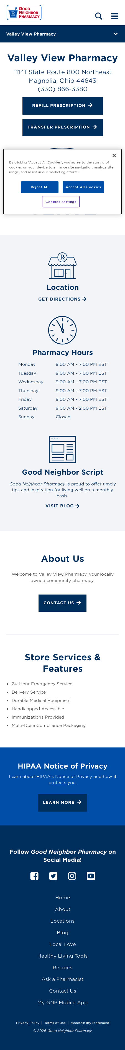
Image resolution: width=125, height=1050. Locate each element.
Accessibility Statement (90, 1022)
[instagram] (72, 875)
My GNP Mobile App (62, 1002)
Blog (62, 932)
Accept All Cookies (83, 187)
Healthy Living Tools (62, 955)
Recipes (62, 967)
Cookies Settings (60, 201)
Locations (62, 920)
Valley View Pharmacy (31, 33)
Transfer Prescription (62, 127)
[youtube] (91, 875)
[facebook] (34, 875)
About (62, 909)
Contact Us (62, 603)
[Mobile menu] (115, 16)
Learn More (62, 803)
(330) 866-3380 (63, 88)
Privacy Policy (27, 1022)
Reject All (40, 187)
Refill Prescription (62, 106)
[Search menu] (98, 16)
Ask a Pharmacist (62, 979)
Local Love (62, 944)
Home (62, 897)
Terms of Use (55, 1022)
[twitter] (53, 875)
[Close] (114, 156)
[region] (62, 182)
